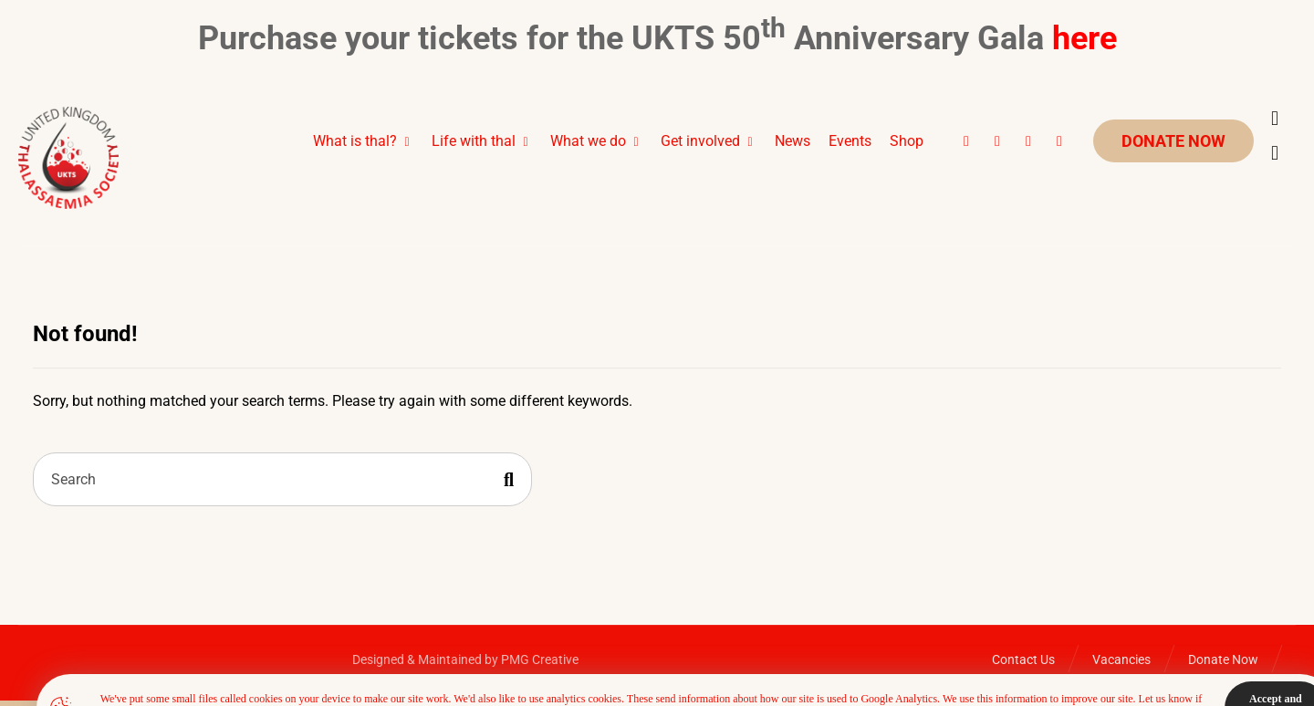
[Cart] (1275, 118)
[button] (966, 141)
